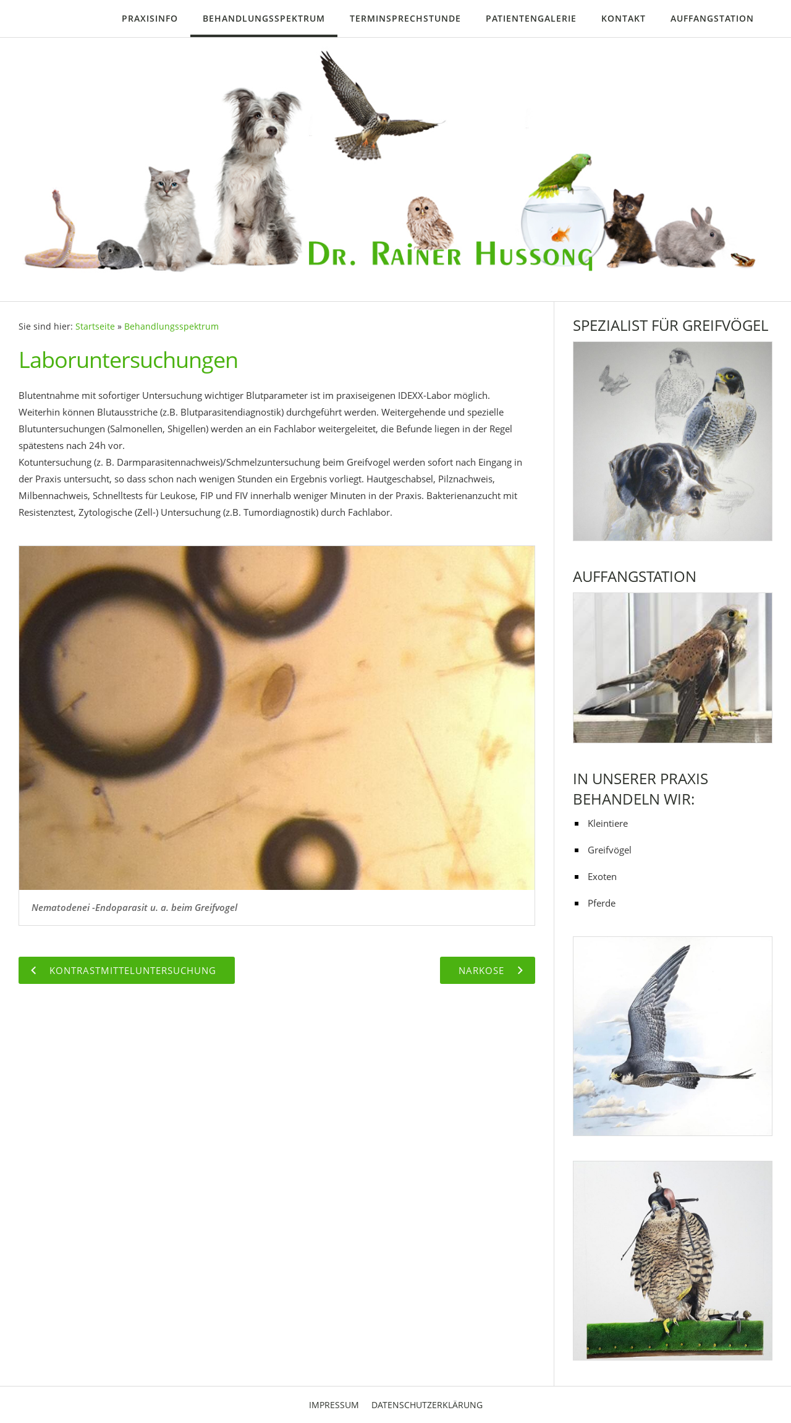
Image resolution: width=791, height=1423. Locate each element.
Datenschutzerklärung (427, 1405)
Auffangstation (712, 18)
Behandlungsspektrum (264, 18)
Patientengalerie (531, 18)
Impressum (334, 1405)
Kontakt (623, 18)
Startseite (95, 326)
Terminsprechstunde (405, 18)
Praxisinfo (150, 18)
